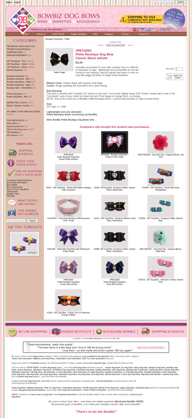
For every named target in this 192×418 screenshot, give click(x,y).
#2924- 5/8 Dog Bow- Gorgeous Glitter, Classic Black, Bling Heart (114, 188)
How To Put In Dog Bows (17, 189)
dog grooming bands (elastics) (32, 390)
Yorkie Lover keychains (22, 358)
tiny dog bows (84, 374)
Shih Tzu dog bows (52, 388)
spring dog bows (156, 370)
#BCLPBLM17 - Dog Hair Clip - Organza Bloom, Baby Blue (161, 250)
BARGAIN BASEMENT (17, 55)
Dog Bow (35, 363)
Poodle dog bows (90, 388)
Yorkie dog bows (19, 388)
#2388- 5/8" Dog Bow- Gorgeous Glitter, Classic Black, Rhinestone (115, 250)
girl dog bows (49, 372)
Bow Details (12, 185)
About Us (41, 34)
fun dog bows (127, 367)
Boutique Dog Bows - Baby (18, 85)
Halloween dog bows (21, 372)
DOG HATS (12, 123)
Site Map (11, 196)
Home (9, 2)
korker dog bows (169, 372)
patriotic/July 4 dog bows (137, 370)
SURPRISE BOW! (15, 52)
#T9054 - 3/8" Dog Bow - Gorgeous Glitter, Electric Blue (161, 219)
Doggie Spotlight (78, 34)
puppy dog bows (127, 388)
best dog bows (80, 367)
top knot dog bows (104, 381)
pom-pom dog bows (49, 374)
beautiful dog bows (135, 372)
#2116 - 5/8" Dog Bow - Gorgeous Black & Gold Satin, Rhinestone (114, 219)
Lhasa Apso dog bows (71, 388)
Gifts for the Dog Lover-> (17, 129)
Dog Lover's (39, 356)
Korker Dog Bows (14, 94)
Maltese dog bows (35, 388)
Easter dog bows (171, 370)
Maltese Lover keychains (44, 358)
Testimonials (12, 191)
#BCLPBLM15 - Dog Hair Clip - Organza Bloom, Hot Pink (161, 155)
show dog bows (49, 367)
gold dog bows (97, 372)
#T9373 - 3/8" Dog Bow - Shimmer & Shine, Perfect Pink (160, 281)
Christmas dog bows (85, 370)
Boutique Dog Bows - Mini (18, 79)
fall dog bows (37, 372)
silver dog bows (80, 372)
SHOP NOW (58, 34)
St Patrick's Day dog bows (63, 370)
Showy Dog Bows (14, 70)
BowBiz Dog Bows (94, 338)
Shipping (109, 34)
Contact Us (144, 34)
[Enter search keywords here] (164, 2)
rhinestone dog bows (67, 374)
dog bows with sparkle (151, 374)
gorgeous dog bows (113, 372)
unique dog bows (112, 367)
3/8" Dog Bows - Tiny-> (17, 61)
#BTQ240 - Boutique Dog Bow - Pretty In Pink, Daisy (114, 155)
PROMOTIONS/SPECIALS (19, 49)
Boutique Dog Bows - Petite (57, 39)
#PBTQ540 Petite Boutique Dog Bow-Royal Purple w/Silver (68, 156)
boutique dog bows (152, 372)
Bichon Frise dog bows (109, 388)
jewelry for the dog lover (98, 356)
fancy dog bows (141, 367)
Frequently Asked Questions (19, 180)
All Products (12, 135)
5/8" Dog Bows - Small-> (17, 64)
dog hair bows (100, 363)
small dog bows (142, 388)
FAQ (95, 34)
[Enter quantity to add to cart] (179, 69)
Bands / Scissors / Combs (18, 105)
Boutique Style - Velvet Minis (19, 88)
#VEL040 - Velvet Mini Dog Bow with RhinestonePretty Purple (68, 250)
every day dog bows (131, 374)
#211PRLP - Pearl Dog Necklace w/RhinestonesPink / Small (68, 219)
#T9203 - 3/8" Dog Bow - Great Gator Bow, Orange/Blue (160, 188)
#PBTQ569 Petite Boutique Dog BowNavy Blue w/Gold (115, 282)
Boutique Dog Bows (15, 76)
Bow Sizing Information (17, 182)
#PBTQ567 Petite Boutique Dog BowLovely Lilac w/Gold (69, 282)
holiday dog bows (103, 370)
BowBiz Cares (13, 194)
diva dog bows (32, 374)
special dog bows (112, 374)
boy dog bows (66, 372)
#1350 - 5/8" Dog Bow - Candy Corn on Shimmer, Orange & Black (68, 313)
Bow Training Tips (14, 187)
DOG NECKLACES (15, 120)
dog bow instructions (72, 390)
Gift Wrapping (13, 132)
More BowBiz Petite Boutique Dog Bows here (70, 119)
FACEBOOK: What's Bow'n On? (21, 46)
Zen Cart (115, 338)
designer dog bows (157, 367)
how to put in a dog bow (41, 394)
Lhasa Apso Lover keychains (68, 358)
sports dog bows (24, 370)
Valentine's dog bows (42, 370)
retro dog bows (118, 370)
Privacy (125, 34)
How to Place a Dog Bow (95, 390)
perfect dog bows (25, 376)
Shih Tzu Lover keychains (93, 358)
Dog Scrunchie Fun (15, 126)
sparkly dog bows (170, 374)
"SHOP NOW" (32, 367)
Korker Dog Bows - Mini (17, 96)
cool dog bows (97, 374)
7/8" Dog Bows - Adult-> (17, 67)
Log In (17, 2)
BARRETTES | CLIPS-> (17, 102)
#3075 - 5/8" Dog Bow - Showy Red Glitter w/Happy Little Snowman (68, 188)
